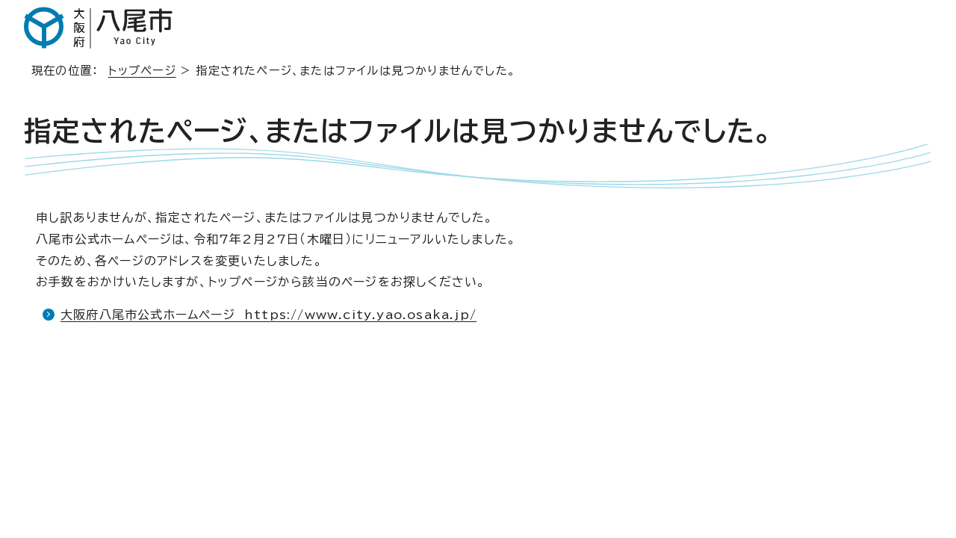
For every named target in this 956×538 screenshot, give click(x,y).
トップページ (142, 70)
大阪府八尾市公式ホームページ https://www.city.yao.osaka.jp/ (268, 315)
